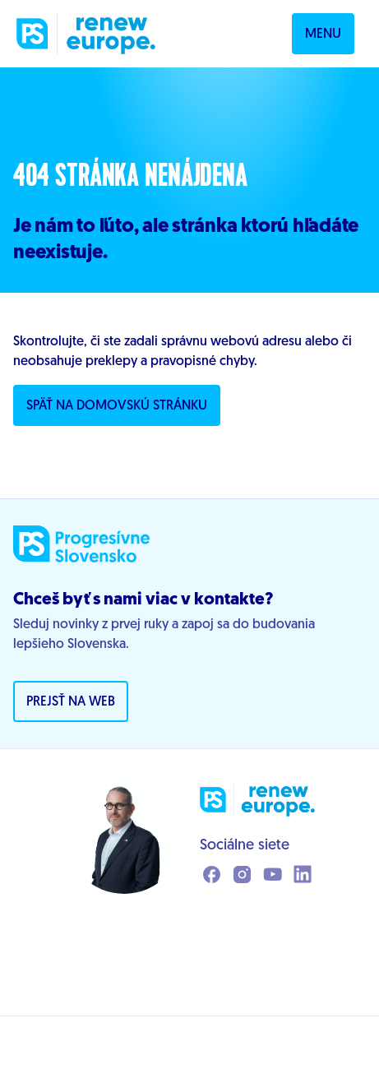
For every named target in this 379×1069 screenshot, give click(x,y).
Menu (323, 34)
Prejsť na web (70, 702)
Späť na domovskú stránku (116, 406)
